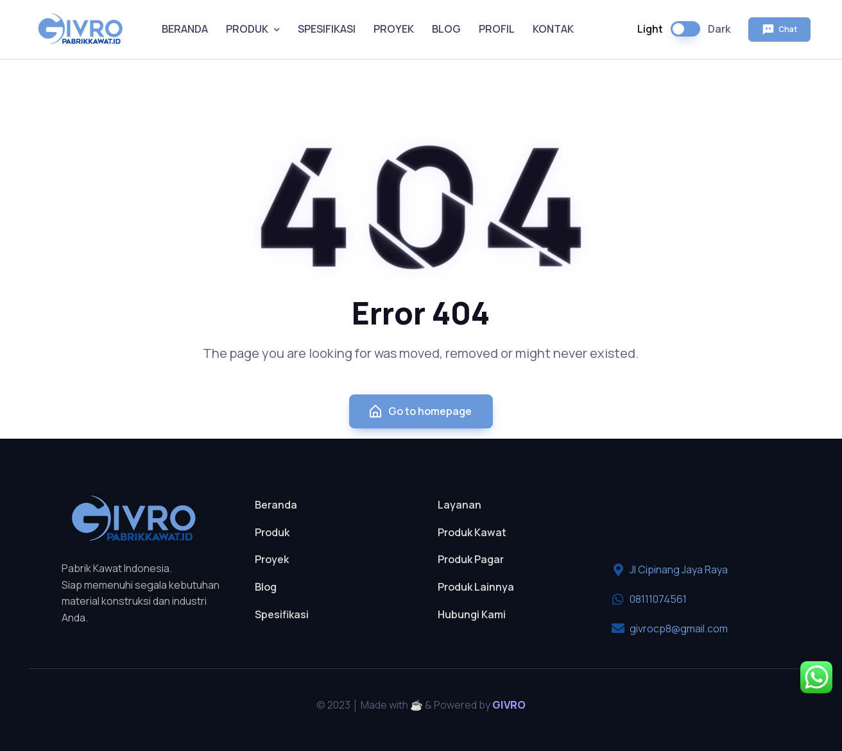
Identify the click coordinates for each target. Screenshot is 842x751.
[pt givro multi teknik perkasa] (695, 520)
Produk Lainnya (476, 587)
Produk (272, 532)
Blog (266, 587)
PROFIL (497, 29)
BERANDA (185, 29)
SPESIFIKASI (327, 29)
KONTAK (553, 29)
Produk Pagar (471, 559)
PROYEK (394, 29)
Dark (719, 29)
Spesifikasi (282, 614)
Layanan (459, 505)
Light (650, 29)
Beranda (276, 505)
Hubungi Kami (472, 614)
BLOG (446, 29)
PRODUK (247, 29)
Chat (779, 29)
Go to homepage (420, 411)
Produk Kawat (472, 532)
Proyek (272, 559)
